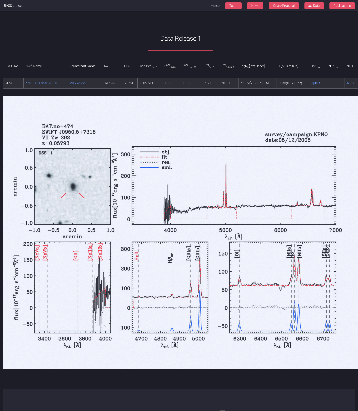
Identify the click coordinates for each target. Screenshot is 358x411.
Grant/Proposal (284, 6)
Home (215, 6)
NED (350, 83)
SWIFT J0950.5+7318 (43, 83)
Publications (342, 6)
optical (316, 83)
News (255, 6)
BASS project (13, 6)
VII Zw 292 (78, 83)
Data (316, 6)
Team (233, 6)
